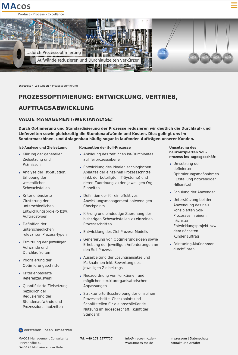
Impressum (179, 338)
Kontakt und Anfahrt (185, 343)
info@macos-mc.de (140, 338)
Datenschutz (199, 338)
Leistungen (41, 85)
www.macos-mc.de (139, 343)
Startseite (25, 85)
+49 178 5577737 (99, 338)
